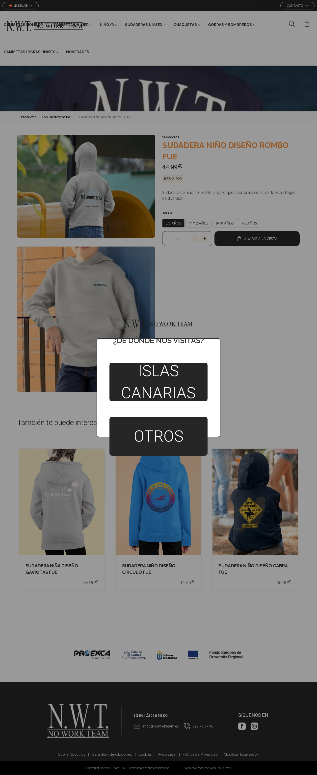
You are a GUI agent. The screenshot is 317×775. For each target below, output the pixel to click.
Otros (158, 436)
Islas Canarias (158, 382)
